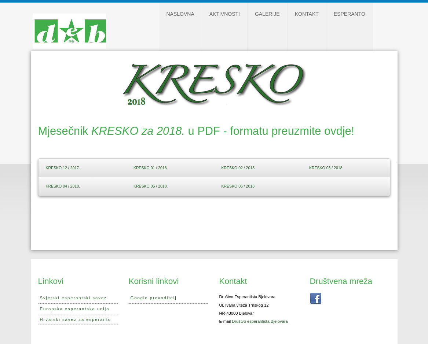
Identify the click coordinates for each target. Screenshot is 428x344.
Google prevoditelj (154, 298)
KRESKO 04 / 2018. (63, 186)
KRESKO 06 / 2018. (239, 186)
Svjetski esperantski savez (73, 298)
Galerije (267, 14)
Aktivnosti (224, 14)
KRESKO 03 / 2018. (326, 168)
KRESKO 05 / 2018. (150, 186)
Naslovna (180, 14)
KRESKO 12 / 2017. (63, 168)
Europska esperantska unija (75, 309)
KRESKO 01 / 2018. (150, 168)
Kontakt (307, 14)
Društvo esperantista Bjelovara (260, 321)
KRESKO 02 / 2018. (239, 168)
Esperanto (349, 14)
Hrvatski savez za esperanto (75, 319)
